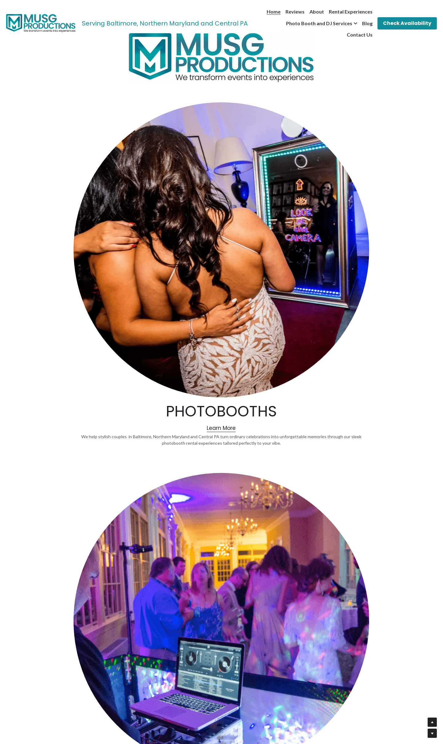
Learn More (126, 295)
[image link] (40, 23)
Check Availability (407, 23)
